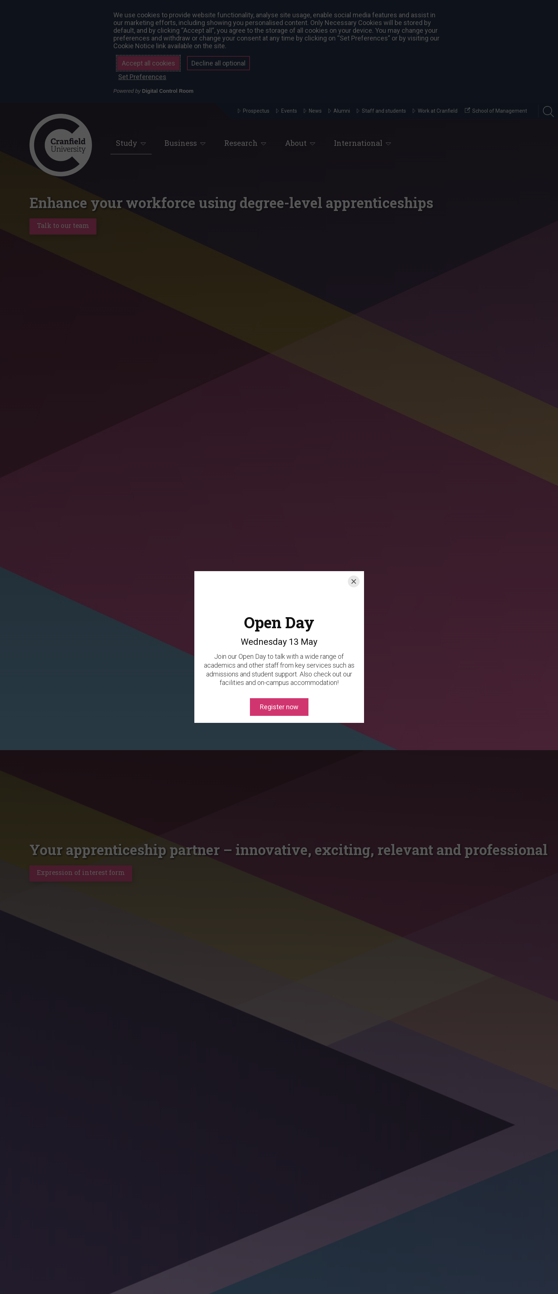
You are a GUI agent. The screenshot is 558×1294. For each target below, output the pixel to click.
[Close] (354, 557)
